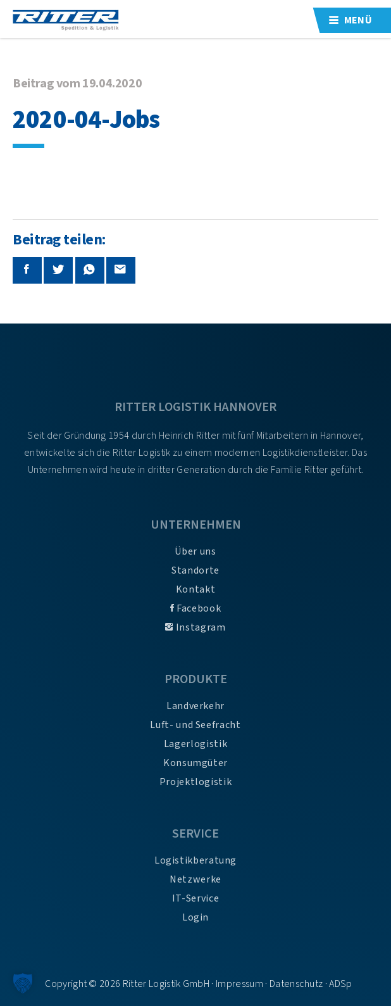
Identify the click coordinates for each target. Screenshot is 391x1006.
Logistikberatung (195, 860)
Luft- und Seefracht (195, 725)
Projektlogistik (195, 782)
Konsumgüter (195, 763)
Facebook (195, 608)
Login (195, 917)
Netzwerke (195, 879)
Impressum (239, 984)
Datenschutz (296, 984)
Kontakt (195, 589)
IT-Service (195, 898)
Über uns (195, 551)
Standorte (195, 570)
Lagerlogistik (195, 744)
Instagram (195, 627)
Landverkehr (195, 706)
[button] (23, 983)
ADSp (340, 984)
